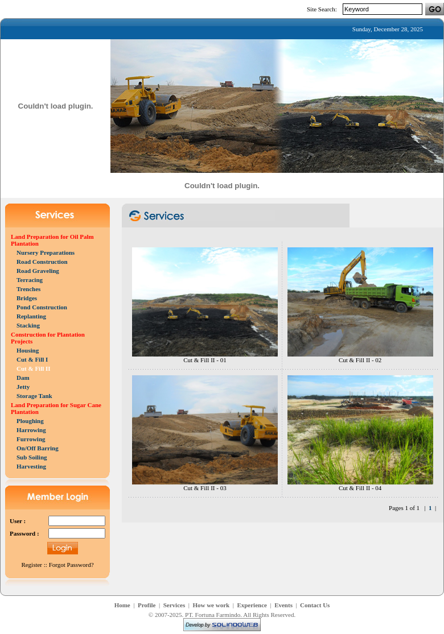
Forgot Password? (71, 564)
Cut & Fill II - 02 (360, 360)
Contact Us (315, 605)
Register (31, 564)
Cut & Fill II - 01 (204, 360)
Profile (147, 605)
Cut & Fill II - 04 (360, 487)
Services (174, 605)
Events (283, 605)
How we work (210, 605)
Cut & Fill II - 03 (204, 487)
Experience (252, 605)
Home (122, 605)
